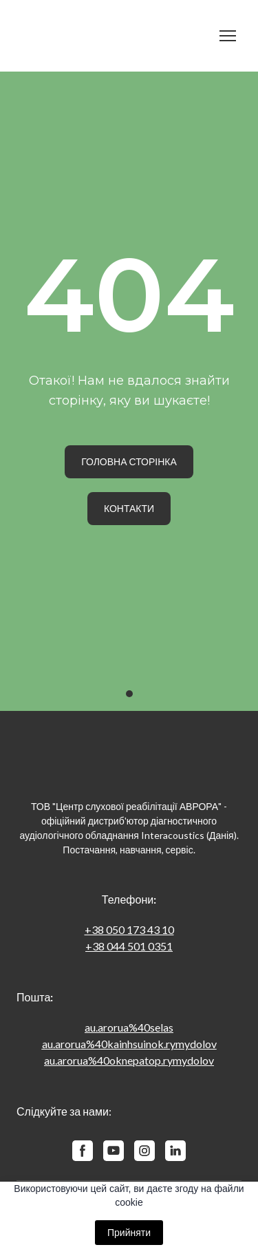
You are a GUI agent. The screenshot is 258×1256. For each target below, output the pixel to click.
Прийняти (129, 1232)
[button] (129, 461)
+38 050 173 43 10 (129, 929)
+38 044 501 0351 (129, 945)
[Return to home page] (115, 36)
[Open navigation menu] (227, 36)
